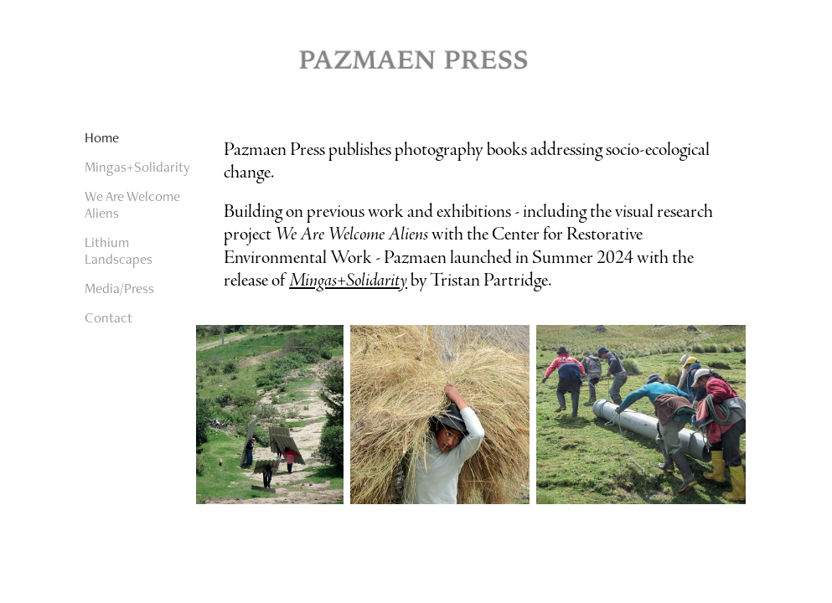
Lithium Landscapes (118, 250)
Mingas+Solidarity (137, 166)
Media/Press (119, 288)
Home (102, 137)
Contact (108, 317)
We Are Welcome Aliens (132, 204)
